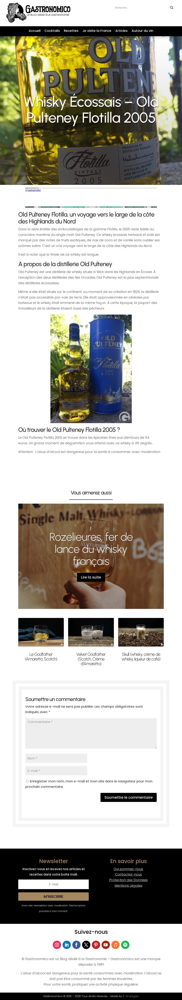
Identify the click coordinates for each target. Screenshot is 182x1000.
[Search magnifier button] (171, 7)
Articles (121, 31)
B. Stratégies (131, 996)
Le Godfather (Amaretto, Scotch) (41, 657)
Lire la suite (91, 577)
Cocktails (52, 31)
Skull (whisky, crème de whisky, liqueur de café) (141, 657)
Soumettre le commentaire (128, 797)
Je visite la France (96, 31)
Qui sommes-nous (128, 869)
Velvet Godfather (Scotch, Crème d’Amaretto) (91, 659)
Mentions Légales (128, 885)
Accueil (34, 31)
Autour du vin (142, 31)
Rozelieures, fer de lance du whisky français (91, 549)
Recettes (71, 31)
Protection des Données (128, 880)
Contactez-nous (128, 874)
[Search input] (141, 7)
